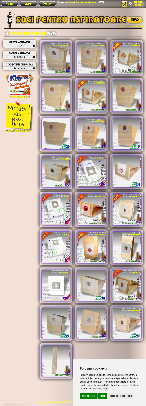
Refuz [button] (102, 396)
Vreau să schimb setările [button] (121, 396)
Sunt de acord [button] (88, 396)
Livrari (28, 3)
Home (9, 3)
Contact (47, 3)
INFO (135, 20)
